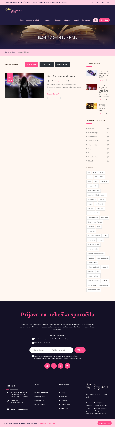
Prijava (80, 350)
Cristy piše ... (47, 64)
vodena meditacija (93, 276)
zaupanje (105, 280)
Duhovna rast (93, 141)
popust (100, 240)
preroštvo (91, 258)
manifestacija (99, 204)
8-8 (89, 172)
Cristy (101, 80)
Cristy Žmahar (25, 2)
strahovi (105, 267)
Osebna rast (92, 137)
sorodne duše (92, 262)
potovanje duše (92, 249)
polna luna (91, 240)
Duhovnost (87, 20)
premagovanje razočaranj (96, 254)
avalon (90, 177)
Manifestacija (93, 133)
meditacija (100, 208)
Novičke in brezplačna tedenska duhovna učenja (51, 339)
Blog (47, 2)
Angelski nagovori (94, 149)
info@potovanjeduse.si (19, 409)
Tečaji (63, 393)
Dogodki (58, 20)
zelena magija (92, 285)
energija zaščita (92, 186)
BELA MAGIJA (99, 177)
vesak (98, 271)
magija (90, 204)
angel (94, 172)
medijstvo (91, 208)
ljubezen (101, 199)
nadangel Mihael (54, 98)
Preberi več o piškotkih (46, 423)
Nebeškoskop (93, 157)
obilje (98, 226)
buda (89, 181)
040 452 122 (15, 401)
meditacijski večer (93, 213)
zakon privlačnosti (93, 280)
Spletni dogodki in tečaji (30, 20)
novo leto (91, 226)
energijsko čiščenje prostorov (97, 195)
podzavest (91, 231)
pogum (105, 235)
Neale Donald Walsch (95, 222)
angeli (101, 172)
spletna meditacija (93, 267)
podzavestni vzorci (94, 235)
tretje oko (91, 271)
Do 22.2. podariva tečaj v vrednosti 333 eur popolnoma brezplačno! (104, 91)
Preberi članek (53, 94)
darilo (96, 181)
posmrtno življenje (93, 244)
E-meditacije (65, 404)
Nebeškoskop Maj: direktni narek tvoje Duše (104, 74)
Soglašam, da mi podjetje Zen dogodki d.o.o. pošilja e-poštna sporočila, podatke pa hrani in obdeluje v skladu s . (58, 357)
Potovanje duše (11, 2)
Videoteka (64, 408)
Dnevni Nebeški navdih (42, 343)
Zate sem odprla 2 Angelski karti (102, 107)
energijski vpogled (93, 190)
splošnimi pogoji (75, 358)
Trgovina (64, 2)
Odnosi (90, 153)
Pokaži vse (31, 64)
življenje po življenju (94, 290)
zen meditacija (104, 285)
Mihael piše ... (62, 64)
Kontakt (55, 2)
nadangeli (104, 217)
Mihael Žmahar (38, 2)
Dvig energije (92, 145)
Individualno (48, 20)
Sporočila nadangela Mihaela (61, 76)
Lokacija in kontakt (41, 393)
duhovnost (104, 181)
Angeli (77, 20)
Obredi (90, 161)
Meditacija (67, 20)
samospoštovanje (102, 258)
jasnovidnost (92, 199)
